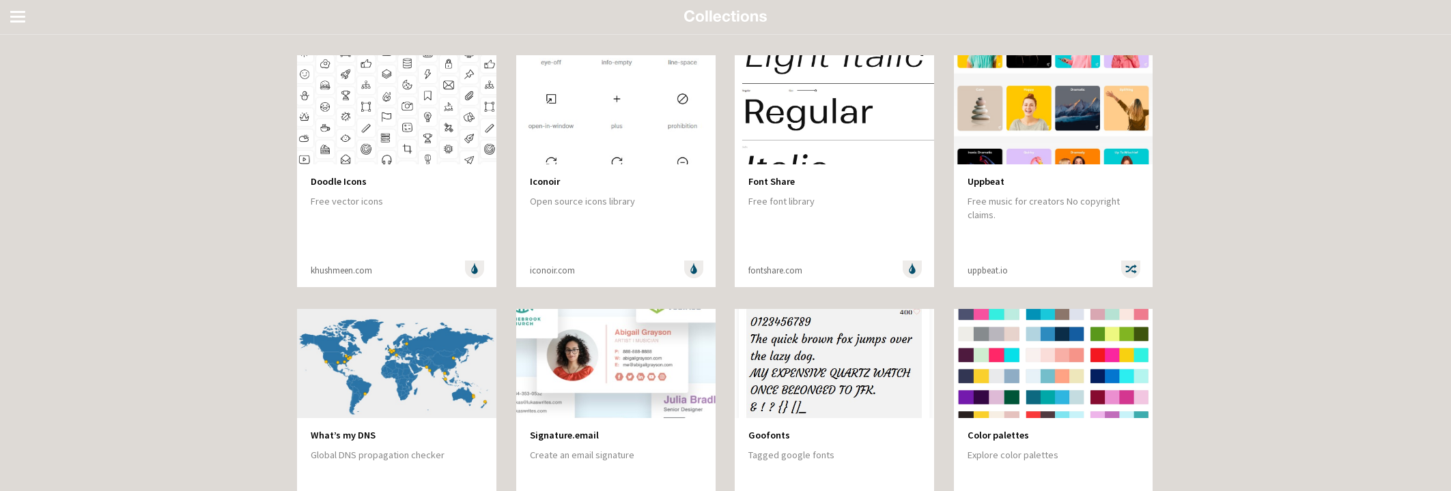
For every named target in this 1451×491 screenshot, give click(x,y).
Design (28, 62)
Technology (37, 138)
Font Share (771, 181)
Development (42, 81)
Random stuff (41, 119)
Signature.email (564, 435)
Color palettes (998, 435)
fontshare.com (775, 270)
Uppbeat (986, 181)
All (18, 43)
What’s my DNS (343, 435)
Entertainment (43, 100)
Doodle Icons (339, 181)
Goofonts (769, 435)
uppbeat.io (988, 270)
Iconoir (545, 181)
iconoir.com (552, 270)
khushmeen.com (341, 270)
